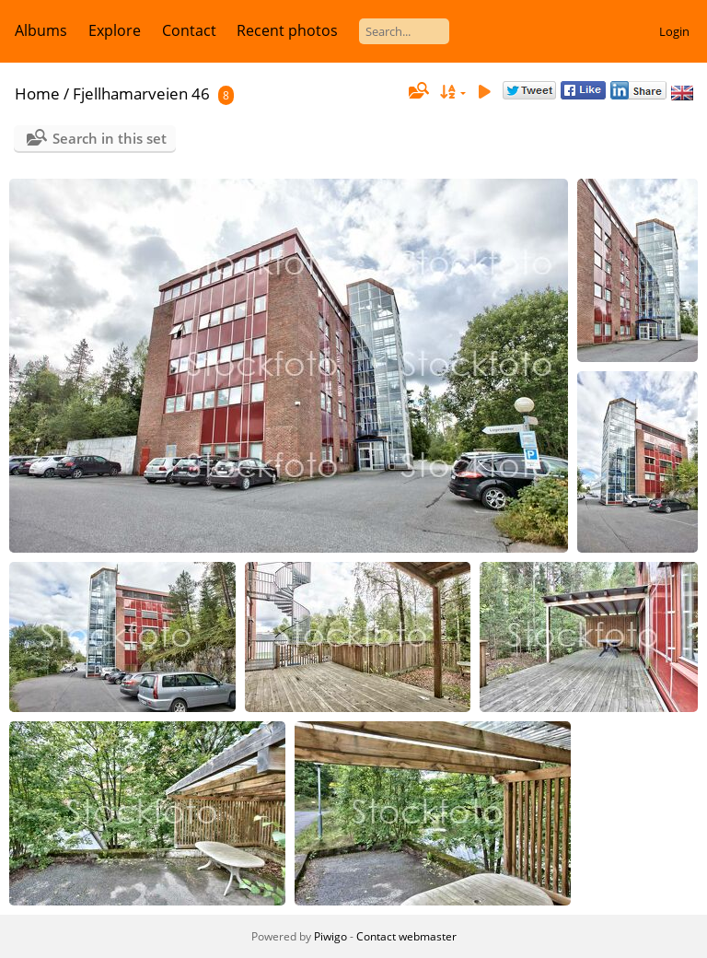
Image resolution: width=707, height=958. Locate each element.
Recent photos (287, 30)
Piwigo (330, 936)
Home (37, 93)
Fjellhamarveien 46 (141, 93)
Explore (114, 30)
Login (674, 31)
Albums (41, 30)
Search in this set (109, 138)
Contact (189, 30)
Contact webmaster (406, 936)
